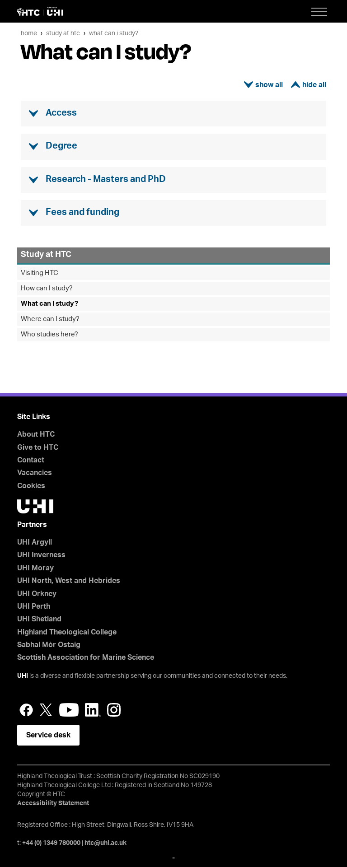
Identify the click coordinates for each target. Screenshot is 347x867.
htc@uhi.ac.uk (105, 843)
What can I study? (113, 33)
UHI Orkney (36, 593)
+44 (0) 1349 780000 (51, 843)
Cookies (31, 485)
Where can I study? (50, 319)
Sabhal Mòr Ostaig (48, 644)
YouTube (69, 710)
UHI (22, 676)
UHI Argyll (34, 542)
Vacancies (34, 472)
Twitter (46, 710)
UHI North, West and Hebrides (68, 580)
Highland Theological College (67, 632)
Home (29, 33)
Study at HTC (63, 33)
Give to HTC (37, 447)
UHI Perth (33, 606)
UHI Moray (35, 568)
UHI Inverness (41, 555)
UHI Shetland (39, 619)
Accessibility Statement (53, 803)
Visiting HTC (39, 273)
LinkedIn (93, 710)
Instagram (114, 710)
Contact (30, 460)
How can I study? (47, 288)
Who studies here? (49, 334)
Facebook (26, 710)
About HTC (36, 434)
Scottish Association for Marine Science (85, 657)
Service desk (48, 735)
